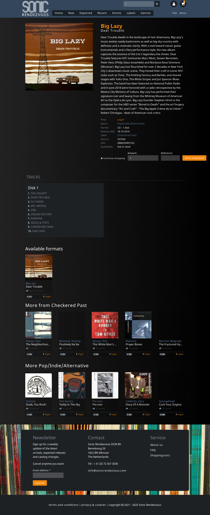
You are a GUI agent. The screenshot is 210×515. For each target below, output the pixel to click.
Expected (86, 13)
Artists (116, 13)
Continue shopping (113, 158)
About (182, 12)
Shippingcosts (160, 455)
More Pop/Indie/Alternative (57, 365)
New (71, 13)
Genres (146, 13)
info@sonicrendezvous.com (107, 470)
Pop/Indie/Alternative (131, 123)
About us (156, 445)
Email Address (42, 470)
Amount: (132, 153)
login (48, 296)
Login (120, 119)
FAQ (174, 12)
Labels (131, 13)
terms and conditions (64, 505)
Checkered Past (127, 135)
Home (59, 13)
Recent (102, 13)
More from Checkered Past (56, 305)
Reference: (167, 153)
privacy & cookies (93, 505)
